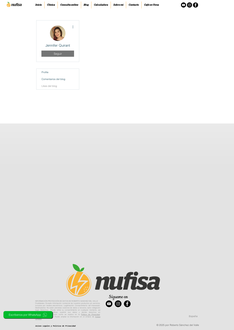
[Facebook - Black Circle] (127, 303)
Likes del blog (49, 86)
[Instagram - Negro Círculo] (189, 5)
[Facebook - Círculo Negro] (195, 5)
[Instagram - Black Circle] (118, 303)
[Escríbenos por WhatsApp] (28, 314)
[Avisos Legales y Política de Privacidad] (55, 326)
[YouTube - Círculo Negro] (183, 5)
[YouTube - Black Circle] (109, 303)
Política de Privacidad (90, 314)
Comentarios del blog (53, 79)
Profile (45, 72)
